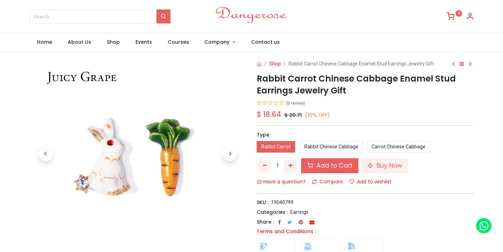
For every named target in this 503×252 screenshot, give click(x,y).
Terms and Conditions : (286, 231)
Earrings (299, 212)
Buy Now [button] (384, 165)
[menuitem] (44, 42)
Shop (275, 63)
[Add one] (290, 165)
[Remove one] (264, 165)
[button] (45, 154)
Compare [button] (327, 181)
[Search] (163, 16)
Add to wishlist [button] (370, 181)
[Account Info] (470, 17)
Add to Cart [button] (329, 165)
